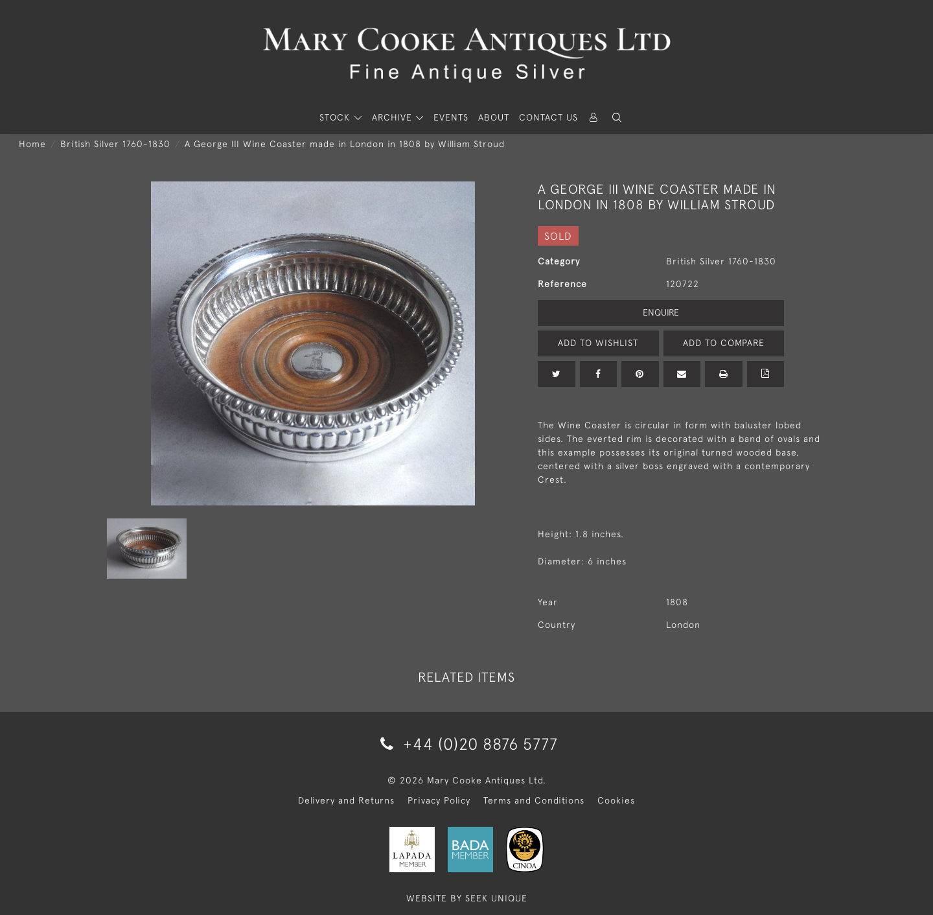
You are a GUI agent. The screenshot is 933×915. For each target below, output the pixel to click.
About (493, 117)
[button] (616, 117)
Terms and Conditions (533, 800)
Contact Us (548, 117)
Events (450, 117)
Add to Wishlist (598, 343)
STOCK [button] (336, 117)
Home (32, 144)
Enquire (661, 312)
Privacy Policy (439, 800)
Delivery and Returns (346, 800)
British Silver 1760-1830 (115, 144)
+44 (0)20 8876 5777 (467, 743)
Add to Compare (724, 343)
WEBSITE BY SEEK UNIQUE (466, 898)
